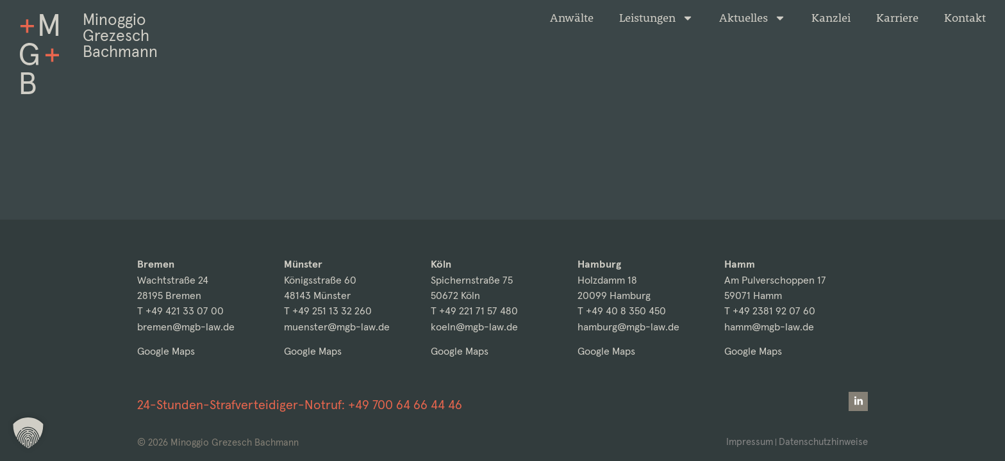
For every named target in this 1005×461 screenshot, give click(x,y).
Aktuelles (752, 18)
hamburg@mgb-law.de (628, 327)
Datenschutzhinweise (823, 441)
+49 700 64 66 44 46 (405, 404)
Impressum (749, 441)
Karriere (897, 18)
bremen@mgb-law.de (186, 327)
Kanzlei (831, 18)
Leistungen (656, 18)
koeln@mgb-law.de (474, 327)
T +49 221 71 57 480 (474, 311)
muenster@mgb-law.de (337, 327)
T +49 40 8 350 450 (621, 311)
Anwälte (572, 18)
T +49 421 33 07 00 (180, 311)
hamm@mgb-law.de (769, 327)
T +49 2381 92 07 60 (769, 311)
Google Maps (166, 351)
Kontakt (965, 18)
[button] (28, 433)
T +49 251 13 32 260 (328, 311)
